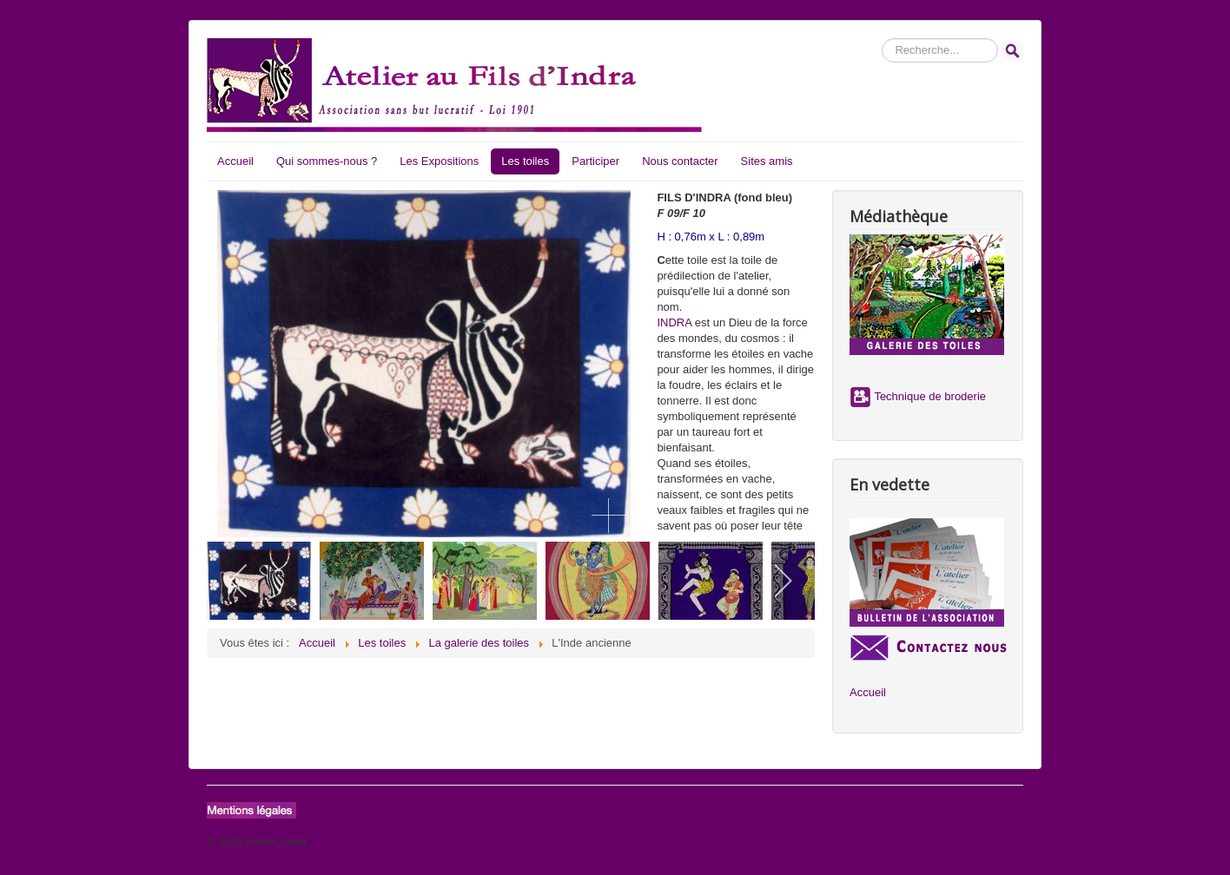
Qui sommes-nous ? (326, 161)
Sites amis (767, 161)
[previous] (239, 581)
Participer (595, 161)
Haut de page (989, 841)
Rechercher (882, 38)
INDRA (674, 322)
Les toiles (525, 161)
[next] (782, 581)
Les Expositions (439, 161)
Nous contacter (680, 161)
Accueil (235, 161)
